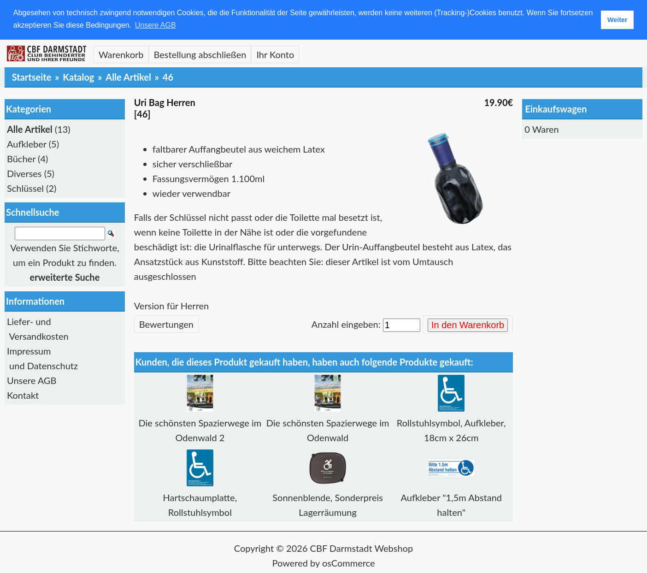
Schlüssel (25, 187)
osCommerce (348, 562)
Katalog (78, 76)
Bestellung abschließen (200, 53)
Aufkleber (27, 143)
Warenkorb (121, 53)
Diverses (24, 172)
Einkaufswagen (556, 108)
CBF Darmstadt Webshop (361, 547)
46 (168, 76)
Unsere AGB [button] (155, 25)
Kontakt (23, 395)
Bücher (21, 158)
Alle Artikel (128, 76)
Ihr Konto (275, 53)
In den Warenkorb (467, 325)
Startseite (32, 76)
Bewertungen (166, 323)
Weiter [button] (617, 20)
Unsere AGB (31, 380)
